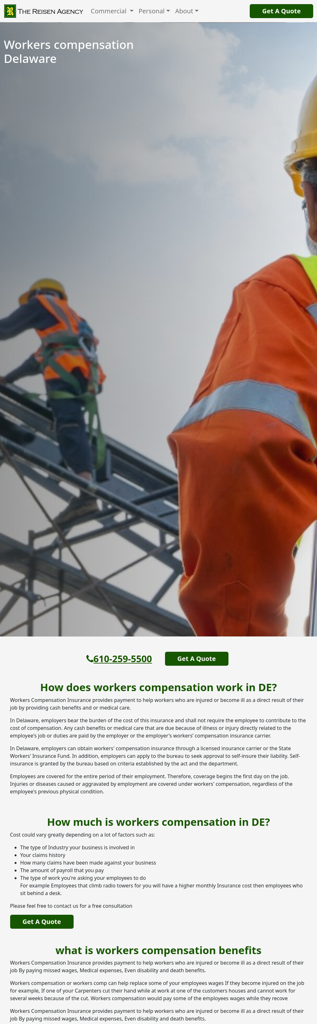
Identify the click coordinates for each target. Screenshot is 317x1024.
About (184, 11)
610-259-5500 (119, 658)
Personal (152, 11)
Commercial (109, 11)
